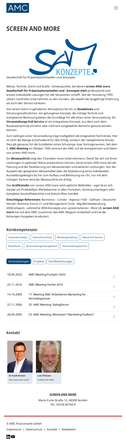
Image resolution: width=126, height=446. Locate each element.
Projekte (38, 261)
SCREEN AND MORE (63, 394)
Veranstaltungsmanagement (41, 246)
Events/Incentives (42, 237)
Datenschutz (34, 429)
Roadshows (14, 246)
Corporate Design (18, 237)
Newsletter (69, 429)
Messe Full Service (93, 237)
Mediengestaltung (67, 237)
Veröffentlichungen (60, 261)
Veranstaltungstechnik (74, 246)
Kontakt (52, 429)
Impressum (13, 429)
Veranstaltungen (18, 261)
